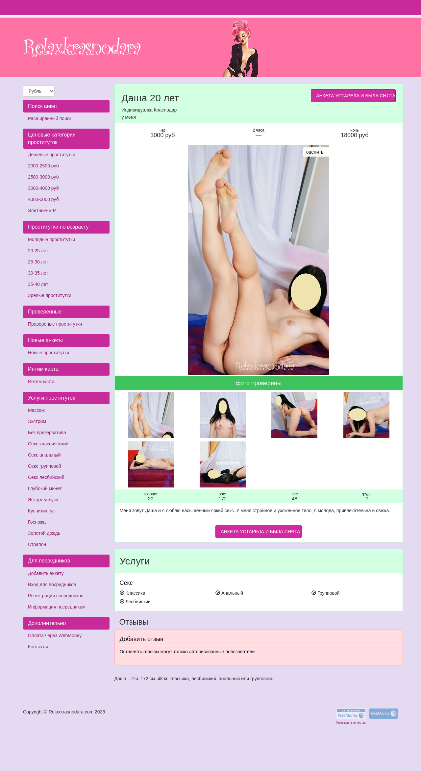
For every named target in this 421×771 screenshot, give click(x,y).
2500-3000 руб (43, 177)
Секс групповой (44, 466)
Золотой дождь (44, 533)
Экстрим (37, 421)
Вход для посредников (52, 584)
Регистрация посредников (56, 595)
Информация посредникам (57, 606)
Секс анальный (44, 455)
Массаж (36, 410)
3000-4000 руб (43, 188)
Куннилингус (41, 510)
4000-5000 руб (43, 199)
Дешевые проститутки (51, 154)
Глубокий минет (45, 488)
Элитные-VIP (42, 210)
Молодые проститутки (51, 239)
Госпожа (37, 522)
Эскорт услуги (43, 499)
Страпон (37, 544)
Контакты (38, 646)
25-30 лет (38, 261)
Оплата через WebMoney (55, 635)
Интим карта (41, 381)
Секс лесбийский (46, 477)
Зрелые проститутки (49, 295)
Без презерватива (47, 432)
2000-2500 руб (43, 165)
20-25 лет (38, 250)
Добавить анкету (45, 573)
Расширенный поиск (49, 118)
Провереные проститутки (55, 324)
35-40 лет (38, 284)
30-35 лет (38, 273)
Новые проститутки (48, 352)
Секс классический (48, 443)
